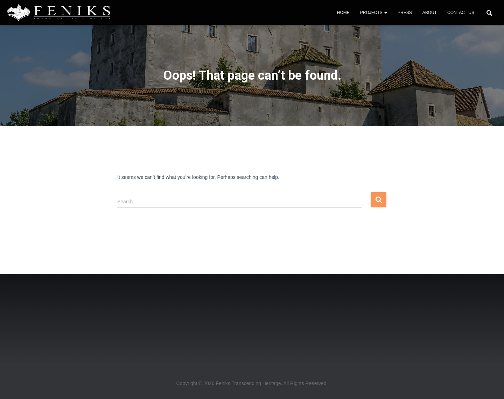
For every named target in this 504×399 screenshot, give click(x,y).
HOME (343, 12)
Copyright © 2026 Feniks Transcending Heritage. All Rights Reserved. (252, 383)
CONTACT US (460, 12)
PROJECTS (373, 12)
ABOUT (429, 12)
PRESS (405, 12)
